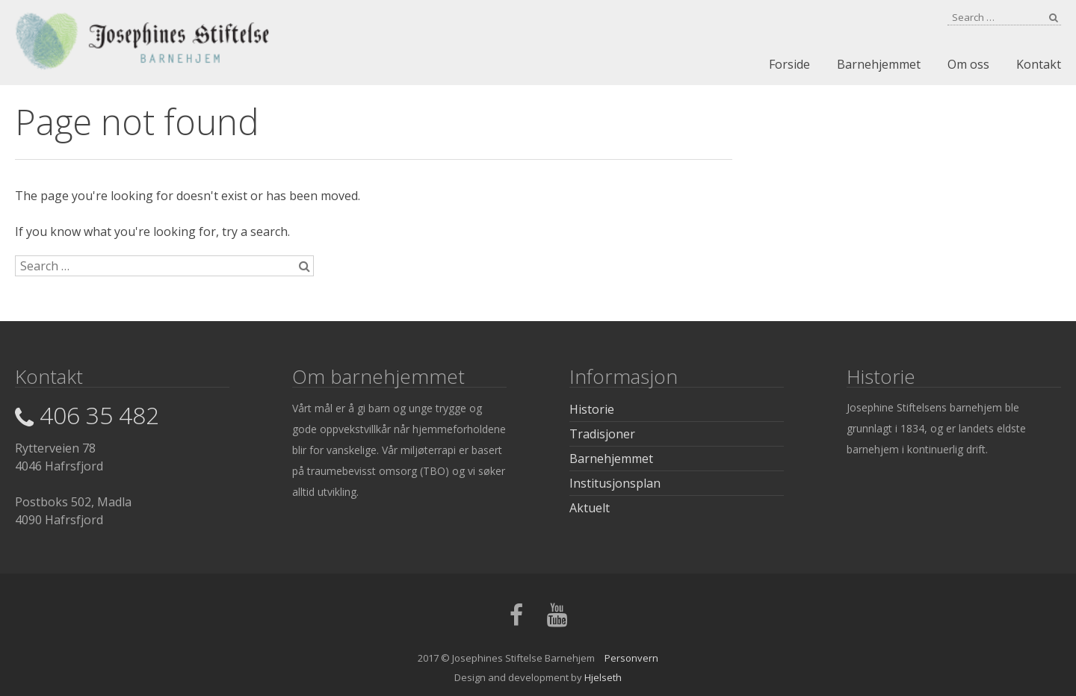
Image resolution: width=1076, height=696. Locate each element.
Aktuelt (589, 508)
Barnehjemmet (879, 64)
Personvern (631, 658)
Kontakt (1038, 64)
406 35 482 (87, 415)
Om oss (968, 64)
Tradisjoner (602, 434)
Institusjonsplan (615, 483)
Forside (789, 64)
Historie (591, 409)
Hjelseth (603, 677)
